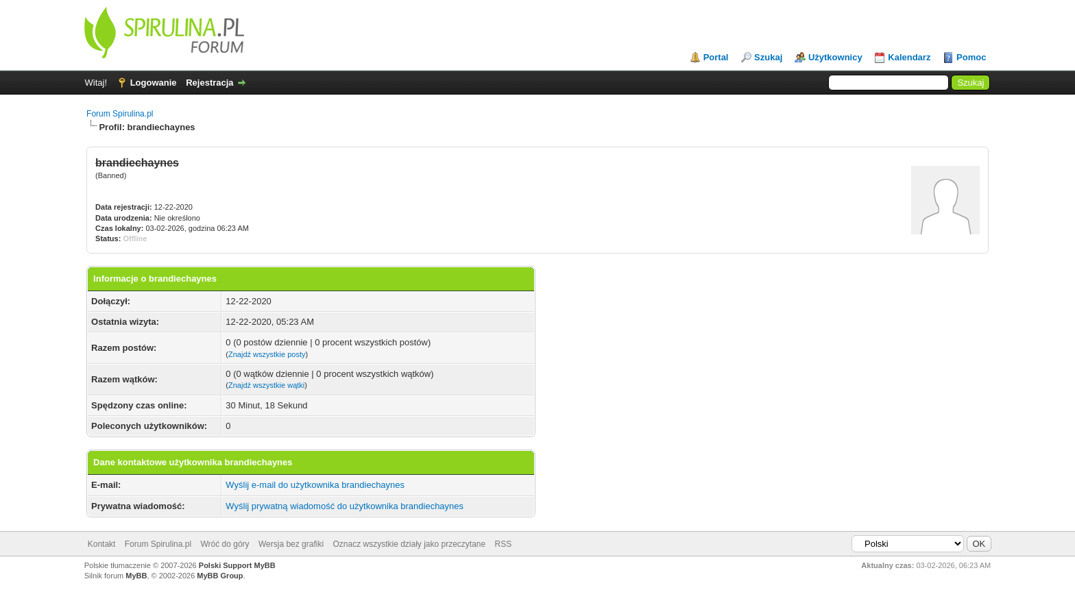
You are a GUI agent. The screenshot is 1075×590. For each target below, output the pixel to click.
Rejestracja (209, 82)
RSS (503, 544)
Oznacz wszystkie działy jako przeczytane (409, 544)
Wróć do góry (224, 544)
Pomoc (971, 57)
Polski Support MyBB (237, 565)
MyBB (136, 575)
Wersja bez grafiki (291, 544)
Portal (716, 57)
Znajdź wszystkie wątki (266, 385)
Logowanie (153, 82)
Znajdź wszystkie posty (266, 354)
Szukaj (768, 57)
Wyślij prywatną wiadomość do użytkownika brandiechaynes (344, 506)
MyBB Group (220, 575)
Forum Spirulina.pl (119, 114)
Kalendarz (909, 57)
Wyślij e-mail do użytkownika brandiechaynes (315, 485)
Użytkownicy (835, 57)
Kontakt (102, 544)
